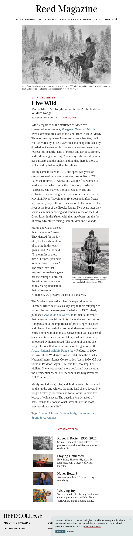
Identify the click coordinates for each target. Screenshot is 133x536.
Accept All (60, 531)
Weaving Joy (66, 491)
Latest (99, 19)
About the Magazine (17, 523)
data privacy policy (92, 526)
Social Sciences (68, 19)
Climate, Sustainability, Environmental (72, 413)
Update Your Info (15, 528)
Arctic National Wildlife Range (50, 350)
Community (86, 19)
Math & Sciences (48, 19)
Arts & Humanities (26, 19)
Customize (70, 531)
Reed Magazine (66, 10)
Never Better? (67, 473)
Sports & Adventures (44, 417)
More (109, 19)
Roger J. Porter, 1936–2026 (77, 438)
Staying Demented (70, 456)
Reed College (23, 516)
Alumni (43, 413)
